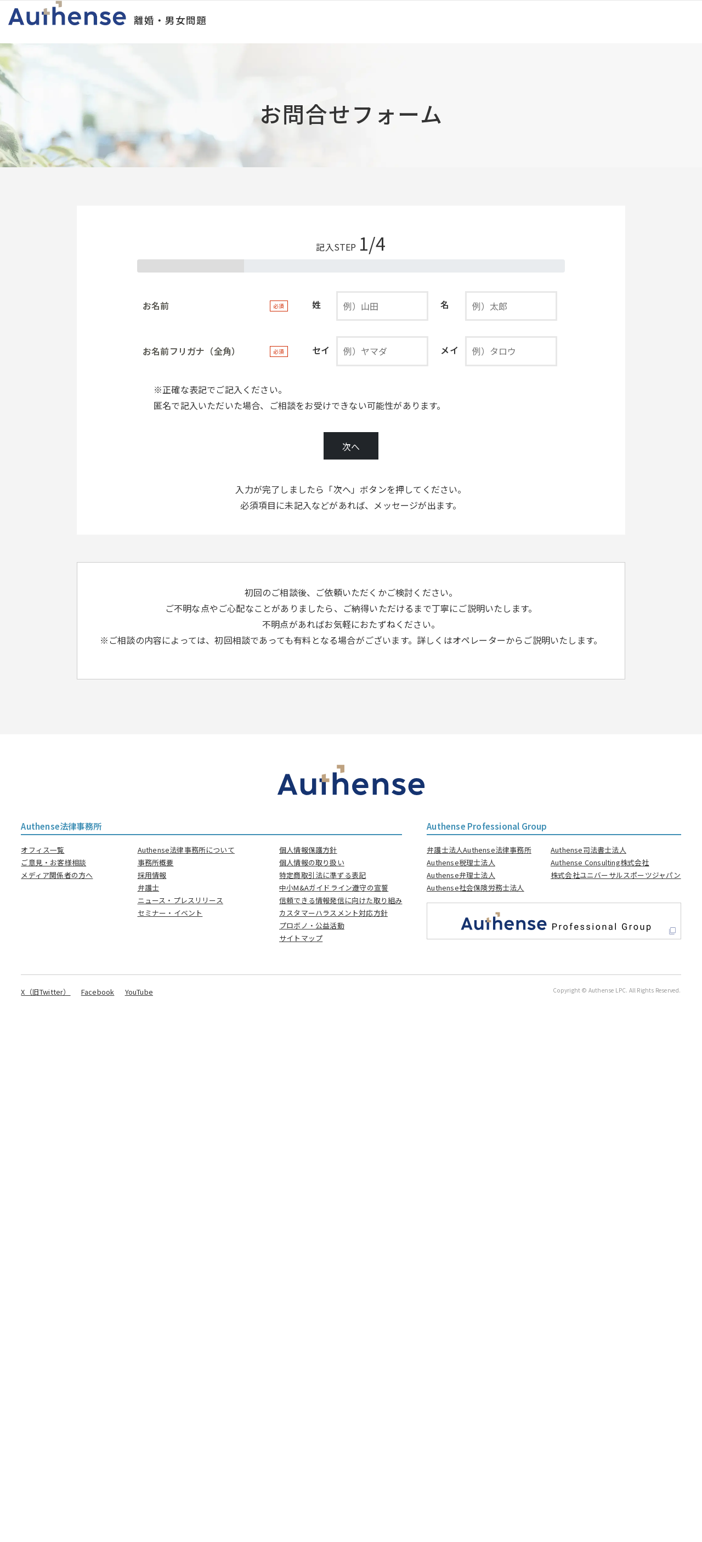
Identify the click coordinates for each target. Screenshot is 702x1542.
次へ (351, 446)
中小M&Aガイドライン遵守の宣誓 (333, 887)
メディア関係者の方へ (57, 875)
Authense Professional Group (487, 826)
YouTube (139, 992)
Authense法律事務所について (186, 849)
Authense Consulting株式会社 (600, 862)
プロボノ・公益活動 (311, 925)
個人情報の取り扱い (311, 862)
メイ (449, 349)
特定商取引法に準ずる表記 (322, 875)
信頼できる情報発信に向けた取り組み (340, 900)
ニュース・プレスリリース (180, 900)
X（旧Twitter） (45, 992)
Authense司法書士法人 (588, 849)
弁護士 (149, 887)
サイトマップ (300, 938)
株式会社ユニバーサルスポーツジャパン (616, 875)
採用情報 (152, 875)
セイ (321, 349)
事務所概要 (156, 862)
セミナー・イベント (170, 913)
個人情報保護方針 (308, 849)
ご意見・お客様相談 (53, 862)
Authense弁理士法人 (461, 875)
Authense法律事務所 (61, 826)
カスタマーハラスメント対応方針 (333, 913)
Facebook (98, 992)
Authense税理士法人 (461, 862)
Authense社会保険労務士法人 (475, 887)
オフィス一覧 (42, 849)
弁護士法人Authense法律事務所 (479, 849)
